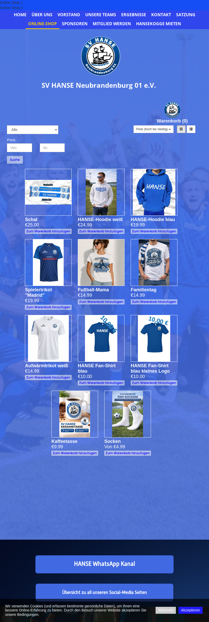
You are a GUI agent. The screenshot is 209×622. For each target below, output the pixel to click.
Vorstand (69, 14)
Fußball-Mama (99, 276)
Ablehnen (165, 610)
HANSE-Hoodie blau (153, 219)
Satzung (185, 14)
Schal (31, 219)
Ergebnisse (133, 14)
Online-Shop (42, 24)
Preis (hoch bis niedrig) (153, 129)
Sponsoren (75, 24)
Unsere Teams (100, 14)
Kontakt (161, 14)
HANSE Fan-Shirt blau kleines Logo (153, 355)
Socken (124, 427)
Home (20, 14)
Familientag (151, 276)
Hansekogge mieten (158, 24)
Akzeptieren (190, 610)
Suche (15, 159)
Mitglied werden (112, 24)
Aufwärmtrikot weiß (47, 352)
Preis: (11, 140)
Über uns (42, 14)
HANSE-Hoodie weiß (100, 219)
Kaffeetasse (72, 427)
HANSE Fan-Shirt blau (100, 355)
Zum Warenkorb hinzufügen (48, 231)
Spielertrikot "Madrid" (45, 279)
